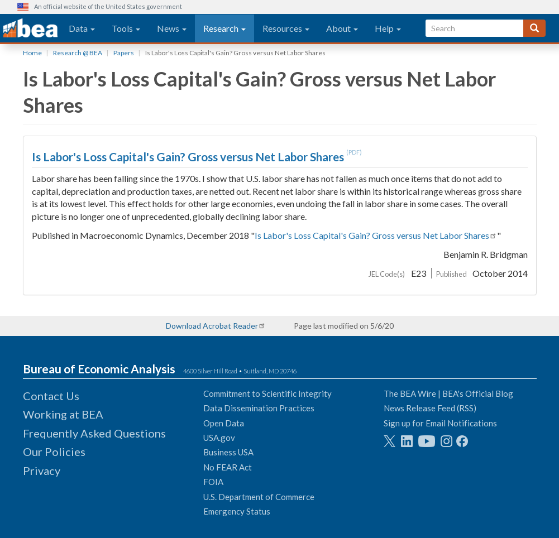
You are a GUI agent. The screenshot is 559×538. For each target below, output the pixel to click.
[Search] (534, 28)
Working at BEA (63, 414)
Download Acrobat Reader (212, 325)
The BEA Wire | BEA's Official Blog (448, 393)
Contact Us (51, 395)
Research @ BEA (77, 53)
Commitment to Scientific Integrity (267, 393)
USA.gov (219, 438)
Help (388, 28)
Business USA (228, 452)
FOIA (213, 482)
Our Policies (54, 451)
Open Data (223, 423)
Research (224, 28)
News (172, 28)
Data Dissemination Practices (258, 408)
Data (82, 28)
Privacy (41, 470)
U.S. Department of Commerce (258, 497)
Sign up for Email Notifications (440, 423)
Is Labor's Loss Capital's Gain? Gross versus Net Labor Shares (189, 157)
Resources (285, 28)
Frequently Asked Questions (94, 433)
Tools (126, 28)
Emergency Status (236, 511)
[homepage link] (30, 28)
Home (32, 53)
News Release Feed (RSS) (430, 408)
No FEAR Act (227, 467)
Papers (123, 53)
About (342, 28)
